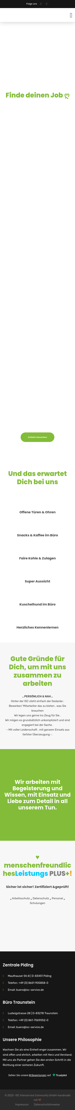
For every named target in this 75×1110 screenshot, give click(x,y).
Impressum (22, 1104)
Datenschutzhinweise (47, 1104)
